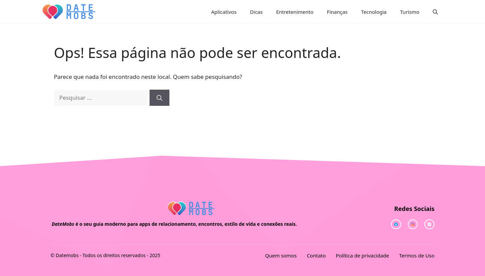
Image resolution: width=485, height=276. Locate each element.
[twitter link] (413, 224)
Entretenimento (295, 11)
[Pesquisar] (159, 98)
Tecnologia (374, 11)
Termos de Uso (416, 255)
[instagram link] (396, 224)
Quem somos (281, 255)
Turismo (409, 11)
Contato (316, 255)
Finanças (337, 11)
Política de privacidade (362, 255)
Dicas (256, 11)
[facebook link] (429, 224)
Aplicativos (223, 11)
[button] (435, 12)
